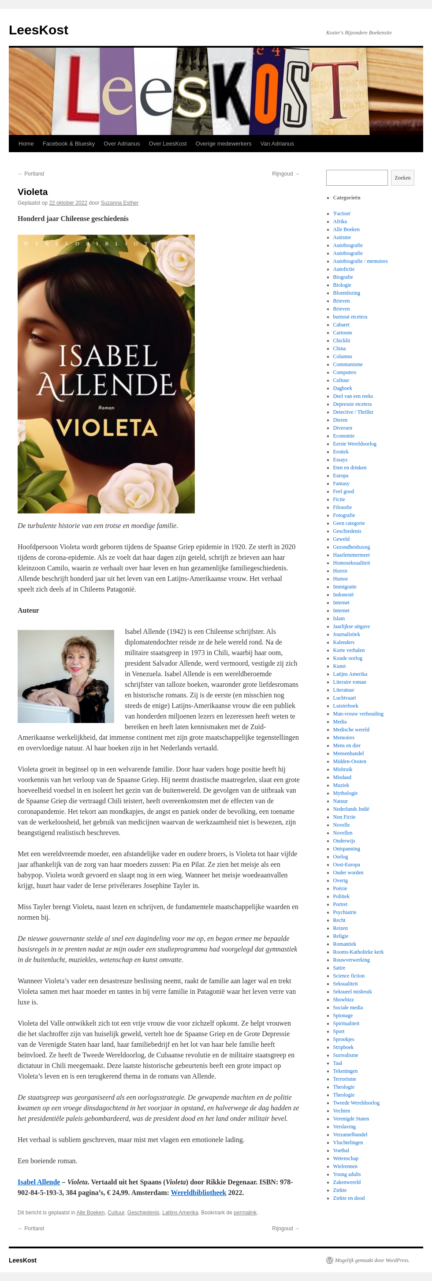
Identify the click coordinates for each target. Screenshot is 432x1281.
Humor (340, 579)
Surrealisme (345, 1055)
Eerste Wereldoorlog (354, 444)
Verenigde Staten (351, 1119)
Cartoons (342, 333)
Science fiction (349, 976)
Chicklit (341, 340)
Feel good (343, 491)
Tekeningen (345, 1071)
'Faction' (342, 213)
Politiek (341, 896)
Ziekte (340, 1190)
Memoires (344, 737)
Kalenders (344, 642)
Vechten (341, 1111)
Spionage (343, 1015)
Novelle (341, 825)
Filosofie (342, 507)
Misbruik (343, 769)
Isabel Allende (39, 1182)
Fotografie (344, 515)
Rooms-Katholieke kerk (358, 952)
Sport (339, 1031)
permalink (245, 1213)
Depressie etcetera (352, 404)
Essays (340, 460)
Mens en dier (347, 745)
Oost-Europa (346, 864)
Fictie (339, 499)
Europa (341, 475)
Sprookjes (343, 1039)
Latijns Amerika (180, 1213)
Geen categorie (349, 523)
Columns (342, 356)
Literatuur (343, 690)
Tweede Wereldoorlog (356, 1103)
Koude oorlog (347, 658)
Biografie (343, 277)
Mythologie (345, 793)
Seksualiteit (345, 984)
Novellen (343, 833)
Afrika (340, 221)
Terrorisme (344, 1079)
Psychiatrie (345, 912)
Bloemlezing (346, 293)
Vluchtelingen (348, 1142)
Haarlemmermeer (351, 555)
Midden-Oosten (349, 761)
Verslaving (344, 1127)
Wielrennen (345, 1166)
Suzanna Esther (119, 203)
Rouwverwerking (351, 960)
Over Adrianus (122, 143)
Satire (339, 968)
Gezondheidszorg (351, 547)
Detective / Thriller (353, 412)
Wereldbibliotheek (199, 1192)
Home (26, 143)
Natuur (340, 801)
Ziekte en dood (349, 1198)
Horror (340, 571)
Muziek (341, 785)
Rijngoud (286, 174)
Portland (31, 174)
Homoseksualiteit (351, 563)
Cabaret (341, 325)
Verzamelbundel (350, 1134)
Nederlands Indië (351, 809)
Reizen (340, 928)
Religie (341, 936)
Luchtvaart (344, 698)
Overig (340, 880)
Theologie (344, 1087)
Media (340, 722)
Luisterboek (345, 706)
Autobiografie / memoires (360, 261)
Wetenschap (346, 1158)
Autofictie (344, 269)
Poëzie (340, 888)
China (339, 348)
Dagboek (342, 388)
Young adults (347, 1174)
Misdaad (342, 777)
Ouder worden (348, 872)
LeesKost (38, 29)
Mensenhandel (348, 753)
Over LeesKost (168, 143)
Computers (345, 372)
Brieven (341, 301)
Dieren (340, 420)
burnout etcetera (350, 317)
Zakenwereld (347, 1182)
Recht (339, 920)
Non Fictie (344, 817)
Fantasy (341, 483)
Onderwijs (344, 841)
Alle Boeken (90, 1213)
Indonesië (343, 595)
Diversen (342, 428)
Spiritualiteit (346, 1023)
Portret (340, 904)
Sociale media (348, 1007)
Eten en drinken (350, 467)
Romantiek (345, 944)
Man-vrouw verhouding (358, 714)
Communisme (348, 364)
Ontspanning (346, 849)
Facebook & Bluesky (69, 143)
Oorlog (340, 857)
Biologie (342, 285)
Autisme (342, 237)
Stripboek (343, 1047)
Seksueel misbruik (352, 992)
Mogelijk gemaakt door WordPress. (372, 1260)
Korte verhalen (349, 650)
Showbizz (343, 999)
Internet (341, 602)
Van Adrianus (277, 143)
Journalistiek (346, 634)
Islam (339, 618)
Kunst (339, 666)
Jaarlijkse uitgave (351, 626)
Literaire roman (349, 682)
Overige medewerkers (224, 143)
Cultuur (116, 1213)
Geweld (341, 539)
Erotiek (341, 452)
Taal (337, 1063)
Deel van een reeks (353, 396)
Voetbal (341, 1150)
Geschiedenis (143, 1213)
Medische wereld (351, 730)
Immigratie (345, 587)
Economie (344, 436)
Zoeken (403, 178)
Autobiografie (348, 245)
